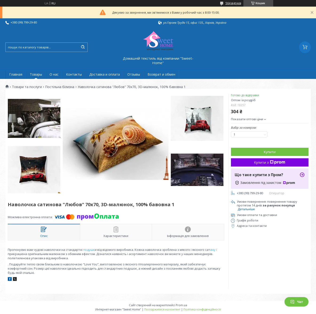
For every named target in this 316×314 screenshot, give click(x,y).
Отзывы (133, 74)
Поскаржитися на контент (162, 309)
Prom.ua (181, 305)
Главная (15, 74)
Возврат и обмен (161, 74)
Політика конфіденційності (202, 309)
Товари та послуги (27, 87)
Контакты (74, 74)
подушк (88, 250)
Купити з (269, 162)
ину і (213, 250)
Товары (36, 74)
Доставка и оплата (104, 74)
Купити (270, 151)
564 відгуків (233, 3)
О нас (54, 74)
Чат (296, 302)
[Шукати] (83, 47)
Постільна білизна (59, 87)
